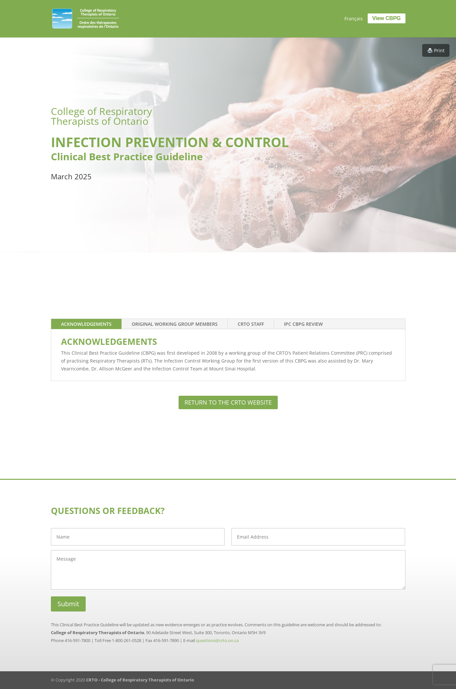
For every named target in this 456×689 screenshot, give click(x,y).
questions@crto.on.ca (217, 640)
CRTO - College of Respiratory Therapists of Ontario (140, 680)
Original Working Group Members (175, 324)
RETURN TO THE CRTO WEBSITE (228, 402)
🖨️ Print (436, 50)
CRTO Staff (251, 324)
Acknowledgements (86, 324)
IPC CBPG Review (303, 324)
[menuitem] (353, 18)
